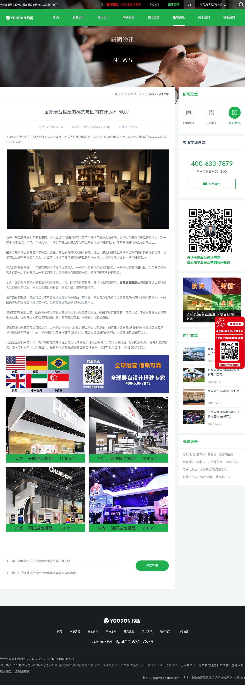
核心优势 (153, 17)
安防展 (212, 454)
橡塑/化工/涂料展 (194, 461)
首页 (122, 94)
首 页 (56, 17)
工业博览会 (215, 461)
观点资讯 (147, 631)
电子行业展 (190, 469)
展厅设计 (103, 17)
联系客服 (211, 184)
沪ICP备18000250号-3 (59, 659)
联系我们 (229, 17)
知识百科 (148, 94)
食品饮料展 (206, 476)
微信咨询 (173, 4)
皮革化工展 (223, 476)
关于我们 (204, 17)
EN (189, 4)
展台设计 (78, 17)
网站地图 (154, 4)
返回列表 (152, 565)
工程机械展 (231, 461)
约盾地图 (183, 631)
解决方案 (128, 17)
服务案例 (129, 631)
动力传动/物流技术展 (213, 469)
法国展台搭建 (129, 665)
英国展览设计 (93, 665)
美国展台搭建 (57, 665)
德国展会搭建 (75, 665)
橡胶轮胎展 (225, 454)
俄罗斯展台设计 (149, 665)
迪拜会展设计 (111, 665)
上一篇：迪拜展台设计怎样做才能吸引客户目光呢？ (39, 561)
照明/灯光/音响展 (194, 454)
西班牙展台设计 (170, 665)
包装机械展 (190, 476)
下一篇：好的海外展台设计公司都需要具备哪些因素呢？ (42, 572)
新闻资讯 (179, 17)
